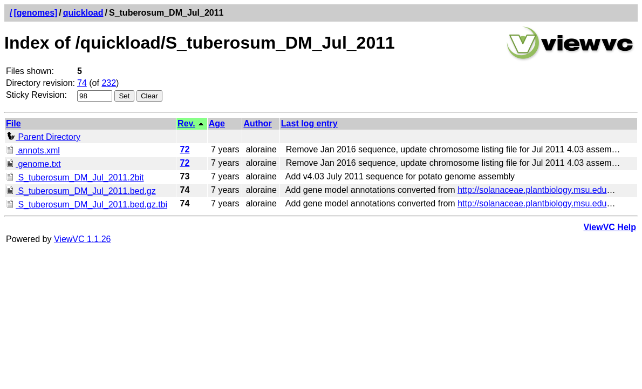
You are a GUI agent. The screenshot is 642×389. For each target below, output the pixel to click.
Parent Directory (43, 137)
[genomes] (35, 12)
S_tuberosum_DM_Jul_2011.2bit (75, 177)
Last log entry (309, 123)
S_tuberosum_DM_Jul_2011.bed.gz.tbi (86, 204)
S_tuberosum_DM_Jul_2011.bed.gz (81, 191)
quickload (83, 12)
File (13, 123)
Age (217, 123)
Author (257, 123)
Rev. (186, 123)
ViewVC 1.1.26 (82, 239)
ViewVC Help (609, 227)
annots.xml (33, 150)
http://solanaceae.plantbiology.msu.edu (531, 189)
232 (108, 83)
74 (82, 83)
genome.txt (33, 164)
